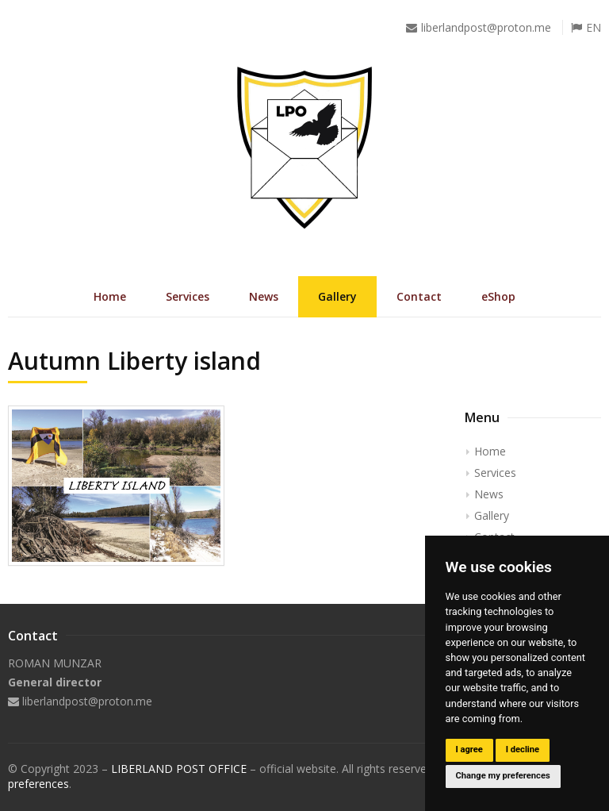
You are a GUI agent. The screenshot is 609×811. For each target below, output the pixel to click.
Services (187, 296)
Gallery (337, 296)
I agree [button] (469, 749)
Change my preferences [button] (502, 776)
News (263, 296)
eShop (498, 296)
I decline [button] (522, 749)
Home (110, 296)
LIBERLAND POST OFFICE (179, 768)
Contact (419, 296)
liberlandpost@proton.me (486, 27)
